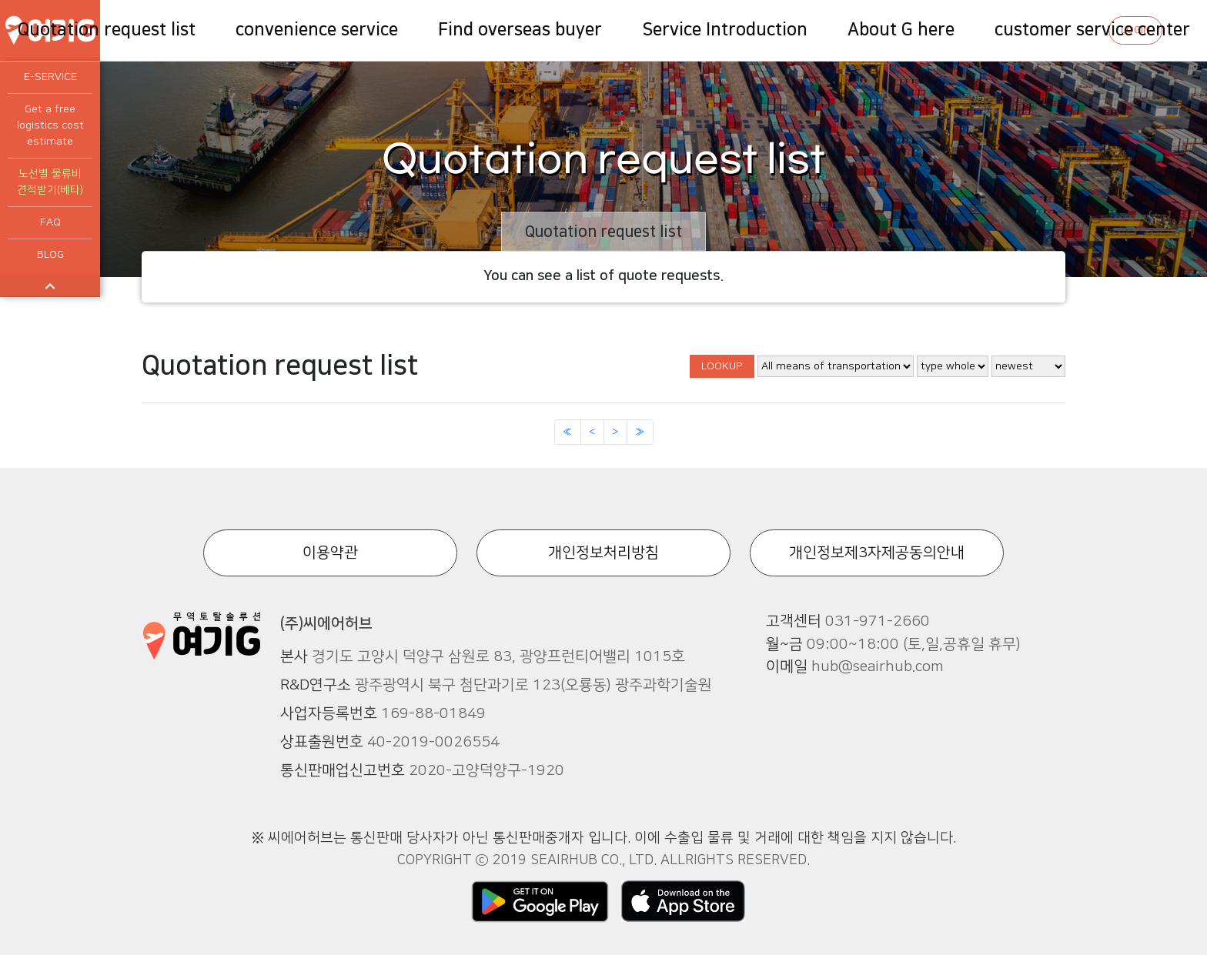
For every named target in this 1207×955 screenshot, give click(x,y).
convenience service (317, 29)
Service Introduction (724, 29)
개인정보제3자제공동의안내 (877, 552)
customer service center (1092, 29)
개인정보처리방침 (603, 552)
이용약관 (330, 552)
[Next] (615, 432)
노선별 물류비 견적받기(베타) (50, 182)
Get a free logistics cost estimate (50, 125)
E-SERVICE (50, 77)
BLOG (50, 255)
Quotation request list (107, 29)
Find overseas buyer (520, 29)
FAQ (50, 222)
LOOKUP (722, 366)
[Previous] (567, 432)
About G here (901, 29)
